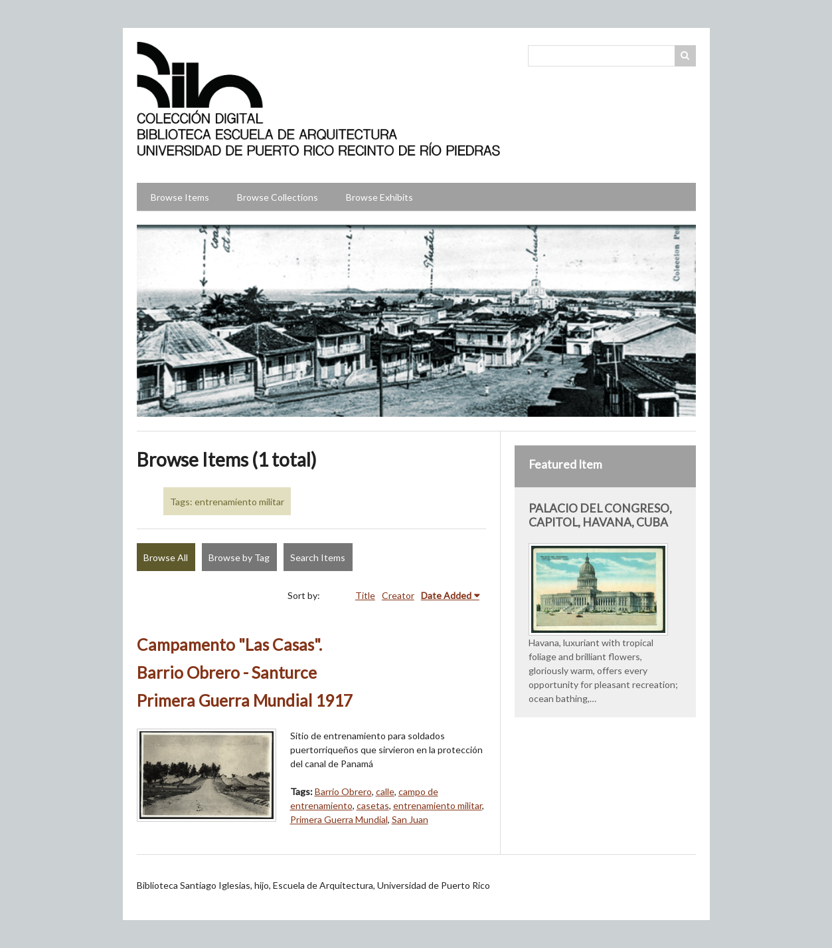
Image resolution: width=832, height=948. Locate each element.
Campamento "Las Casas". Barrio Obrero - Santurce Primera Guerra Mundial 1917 (245, 672)
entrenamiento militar (437, 805)
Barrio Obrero (343, 791)
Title (365, 595)
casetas (373, 805)
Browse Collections (277, 197)
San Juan (410, 819)
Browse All (165, 557)
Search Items (317, 557)
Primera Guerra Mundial (339, 819)
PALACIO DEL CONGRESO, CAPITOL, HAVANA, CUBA (600, 515)
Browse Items (180, 197)
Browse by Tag (239, 557)
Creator (398, 595)
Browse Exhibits (379, 197)
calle (385, 791)
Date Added (446, 595)
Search (685, 55)
